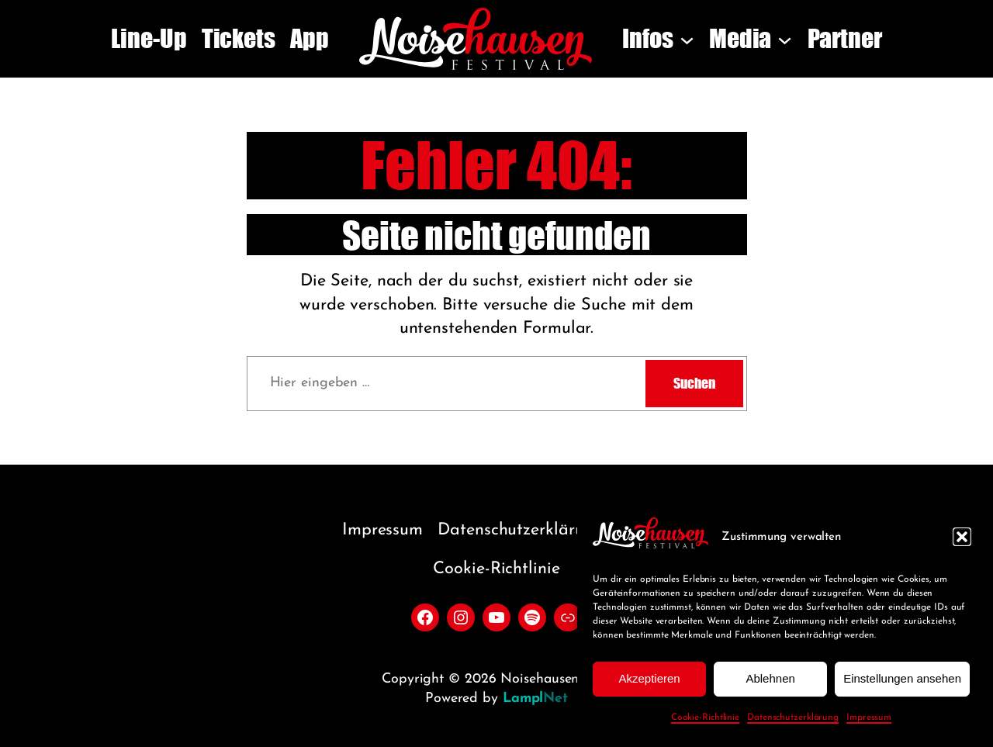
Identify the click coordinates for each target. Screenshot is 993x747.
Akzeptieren (649, 678)
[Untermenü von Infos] (687, 39)
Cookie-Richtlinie (705, 717)
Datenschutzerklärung (793, 717)
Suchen (693, 383)
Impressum (868, 717)
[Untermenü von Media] (784, 39)
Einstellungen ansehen (902, 678)
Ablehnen (770, 678)
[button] (962, 537)
